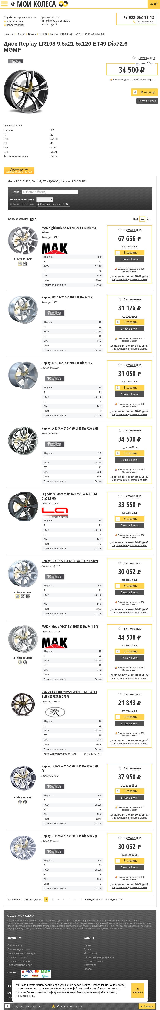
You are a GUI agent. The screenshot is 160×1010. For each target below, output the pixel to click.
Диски (87, 949)
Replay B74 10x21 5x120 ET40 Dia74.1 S (67, 362)
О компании (14, 945)
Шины (87, 945)
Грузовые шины (93, 961)
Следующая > (93, 899)
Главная (9, 34)
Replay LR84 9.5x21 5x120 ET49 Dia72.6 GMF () (70, 768)
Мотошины (90, 953)
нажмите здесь (25, 995)
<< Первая (14, 899)
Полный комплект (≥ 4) (53, 204)
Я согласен (138, 990)
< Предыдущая (33, 899)
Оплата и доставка (18, 949)
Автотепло (90, 964)
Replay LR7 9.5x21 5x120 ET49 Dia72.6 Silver (70, 561)
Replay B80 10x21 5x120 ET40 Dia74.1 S (67, 297)
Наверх (147, 1006)
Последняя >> (113, 899)
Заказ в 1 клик (147, 101)
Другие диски (19, 170)
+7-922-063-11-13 (12, 4)
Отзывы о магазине (19, 961)
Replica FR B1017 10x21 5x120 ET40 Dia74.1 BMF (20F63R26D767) (69, 694)
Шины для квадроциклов (99, 957)
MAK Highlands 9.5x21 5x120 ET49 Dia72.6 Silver (69, 229)
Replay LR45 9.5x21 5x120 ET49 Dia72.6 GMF (70, 428)
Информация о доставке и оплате (129, 279)
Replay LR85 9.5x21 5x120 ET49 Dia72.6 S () (69, 836)
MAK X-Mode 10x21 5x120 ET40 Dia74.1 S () (70, 626)
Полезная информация (21, 953)
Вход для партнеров (19, 964)
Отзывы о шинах (17, 957)
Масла (88, 968)
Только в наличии (22, 204)
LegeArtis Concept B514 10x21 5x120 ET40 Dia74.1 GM (69, 496)
